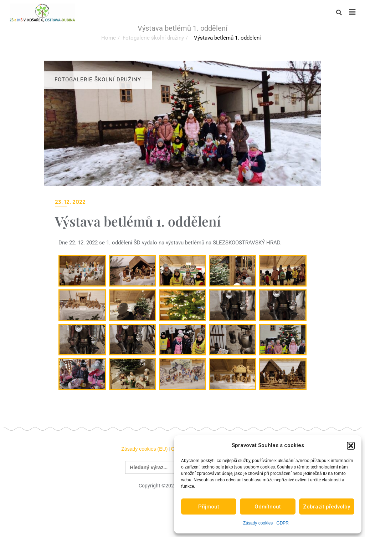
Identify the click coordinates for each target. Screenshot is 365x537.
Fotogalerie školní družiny (153, 38)
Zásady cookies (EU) (144, 449)
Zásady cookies (258, 523)
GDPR (282, 523)
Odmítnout (268, 506)
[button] (350, 445)
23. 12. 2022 (70, 201)
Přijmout (208, 506)
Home (108, 38)
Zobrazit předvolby (326, 506)
